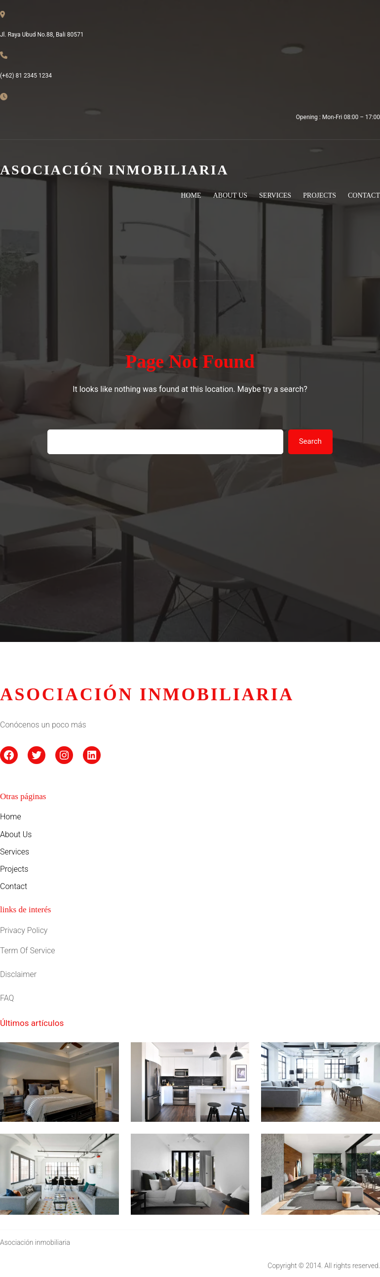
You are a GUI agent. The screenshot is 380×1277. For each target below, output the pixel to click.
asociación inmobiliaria (147, 694)
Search (310, 441)
